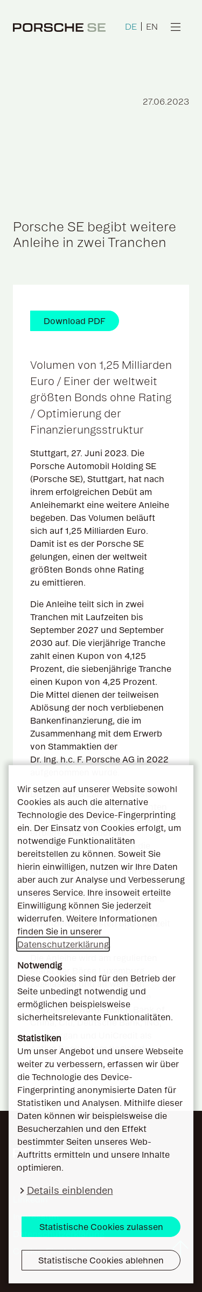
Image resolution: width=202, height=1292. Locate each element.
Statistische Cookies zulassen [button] (101, 1227)
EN (152, 26)
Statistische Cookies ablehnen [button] (101, 1260)
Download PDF (75, 321)
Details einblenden (70, 1190)
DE (131, 26)
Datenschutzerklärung (63, 944)
